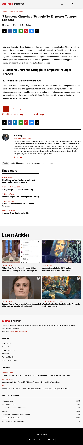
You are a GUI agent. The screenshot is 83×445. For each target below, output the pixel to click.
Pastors (5, 12)
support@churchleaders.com (19, 331)
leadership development (20, 163)
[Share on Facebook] (10, 31)
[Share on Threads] (37, 31)
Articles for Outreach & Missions (13, 187)
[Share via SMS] (31, 31)
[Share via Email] (21, 31)
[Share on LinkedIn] (15, 31)
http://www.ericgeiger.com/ (23, 139)
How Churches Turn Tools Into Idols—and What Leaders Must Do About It (18, 181)
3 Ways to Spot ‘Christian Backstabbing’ (18, 189)
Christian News (7, 266)
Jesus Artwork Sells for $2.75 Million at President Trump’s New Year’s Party (57, 269)
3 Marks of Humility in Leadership (15, 213)
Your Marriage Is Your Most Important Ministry (20, 196)
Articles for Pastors (17, 12)
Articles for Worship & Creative (52, 301)
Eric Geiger (27, 25)
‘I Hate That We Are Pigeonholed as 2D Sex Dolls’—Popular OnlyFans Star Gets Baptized (19, 269)
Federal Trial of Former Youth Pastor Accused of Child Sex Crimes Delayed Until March (21, 305)
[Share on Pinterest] (26, 31)
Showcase (36, 163)
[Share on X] (4, 31)
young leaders (47, 163)
